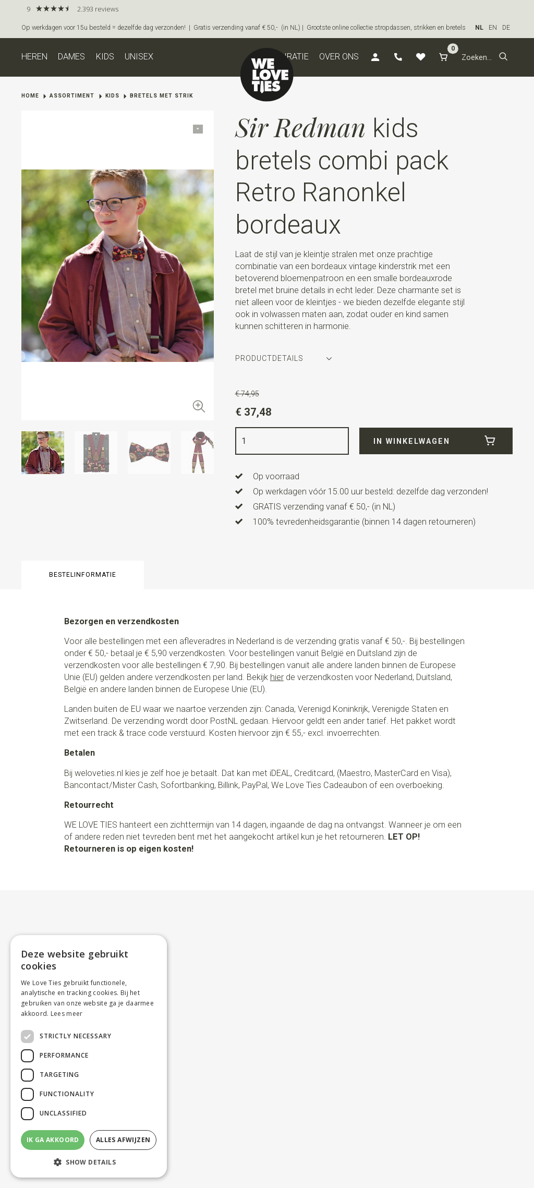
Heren (34, 57)
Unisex (139, 57)
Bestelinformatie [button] (82, 574)
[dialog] (88, 1056)
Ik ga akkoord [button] (53, 1139)
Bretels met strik (161, 95)
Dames (71, 57)
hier (277, 677)
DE (506, 27)
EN (493, 27)
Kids (105, 57)
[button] (503, 57)
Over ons (339, 57)
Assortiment (72, 95)
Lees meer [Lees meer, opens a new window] (67, 1013)
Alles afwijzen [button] (123, 1139)
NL (479, 27)
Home (30, 95)
